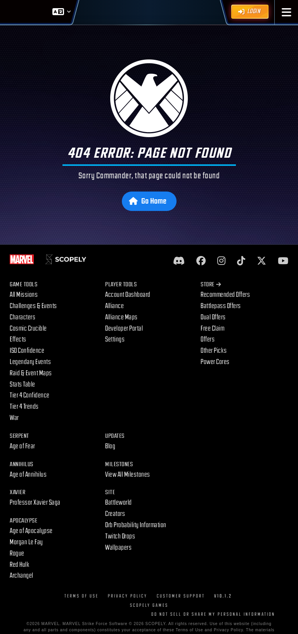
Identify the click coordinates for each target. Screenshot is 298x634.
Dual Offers (213, 317)
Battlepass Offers (221, 306)
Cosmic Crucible (28, 328)
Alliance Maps (121, 317)
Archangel (21, 575)
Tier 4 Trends (24, 406)
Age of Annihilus (28, 474)
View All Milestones (127, 474)
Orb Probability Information (135, 525)
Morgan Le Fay (26, 542)
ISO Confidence (27, 351)
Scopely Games (149, 605)
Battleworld (118, 502)
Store (211, 284)
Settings (115, 339)
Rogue (17, 553)
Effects (18, 339)
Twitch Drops (120, 536)
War (14, 418)
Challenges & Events (33, 306)
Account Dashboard (128, 295)
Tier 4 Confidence (30, 395)
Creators (115, 514)
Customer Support (181, 596)
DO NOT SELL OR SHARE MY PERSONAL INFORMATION (213, 614)
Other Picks (214, 351)
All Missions (24, 295)
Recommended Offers (225, 295)
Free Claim (212, 328)
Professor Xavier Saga (35, 502)
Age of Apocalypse (31, 531)
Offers (208, 339)
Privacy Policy (127, 596)
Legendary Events (30, 362)
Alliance (114, 306)
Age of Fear (22, 446)
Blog (110, 446)
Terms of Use (81, 596)
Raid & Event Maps (31, 373)
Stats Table (22, 384)
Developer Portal (124, 328)
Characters (22, 317)
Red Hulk (19, 565)
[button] (286, 12)
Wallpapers (118, 547)
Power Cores (215, 362)
